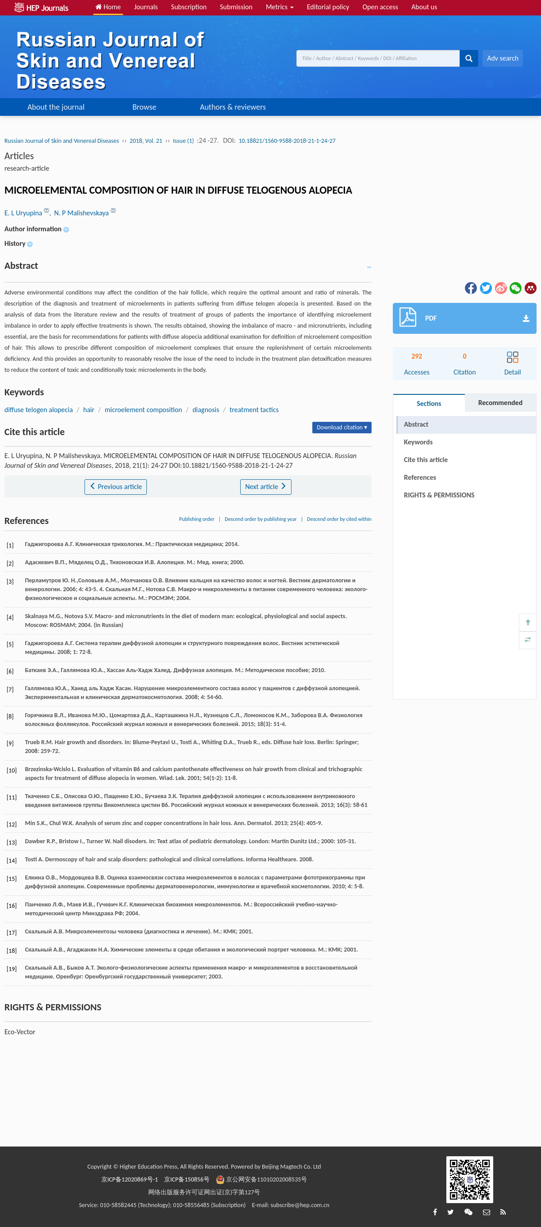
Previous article (115, 486)
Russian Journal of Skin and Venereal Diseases (61, 141)
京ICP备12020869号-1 (129, 1179)
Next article (266, 486)
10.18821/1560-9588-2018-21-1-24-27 (287, 141)
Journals (146, 7)
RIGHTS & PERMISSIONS (439, 495)
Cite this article (426, 459)
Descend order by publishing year (260, 519)
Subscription (189, 7)
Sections (429, 403)
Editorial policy (328, 7)
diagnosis (205, 409)
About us (424, 7)
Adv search (502, 58)
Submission (236, 7)
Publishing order (197, 519)
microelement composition (143, 409)
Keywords (418, 442)
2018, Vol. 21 (146, 141)
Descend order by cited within (339, 519)
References (420, 477)
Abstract (416, 424)
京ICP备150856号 (187, 1179)
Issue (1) (183, 141)
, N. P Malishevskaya (79, 213)
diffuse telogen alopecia (38, 409)
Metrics (280, 7)
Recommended (500, 402)
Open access (380, 7)
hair (88, 409)
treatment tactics (254, 409)
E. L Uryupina (24, 213)
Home (108, 7)
